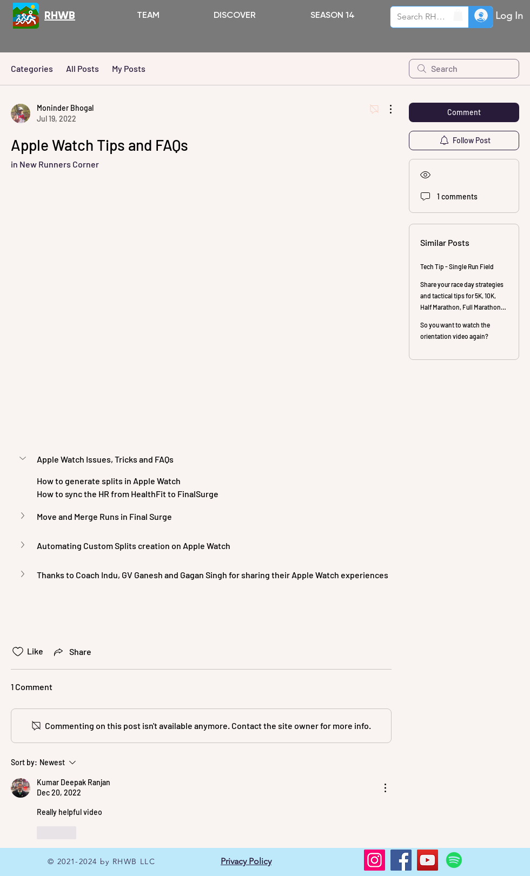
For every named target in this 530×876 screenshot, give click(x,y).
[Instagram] (374, 860)
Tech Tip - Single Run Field (457, 266)
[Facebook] (401, 860)
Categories (32, 68)
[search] (464, 68)
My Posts (128, 68)
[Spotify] (454, 860)
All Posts (82, 68)
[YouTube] (427, 860)
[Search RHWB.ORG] (421, 17)
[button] (235, 15)
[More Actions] (385, 109)
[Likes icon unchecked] (18, 651)
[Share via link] (71, 651)
